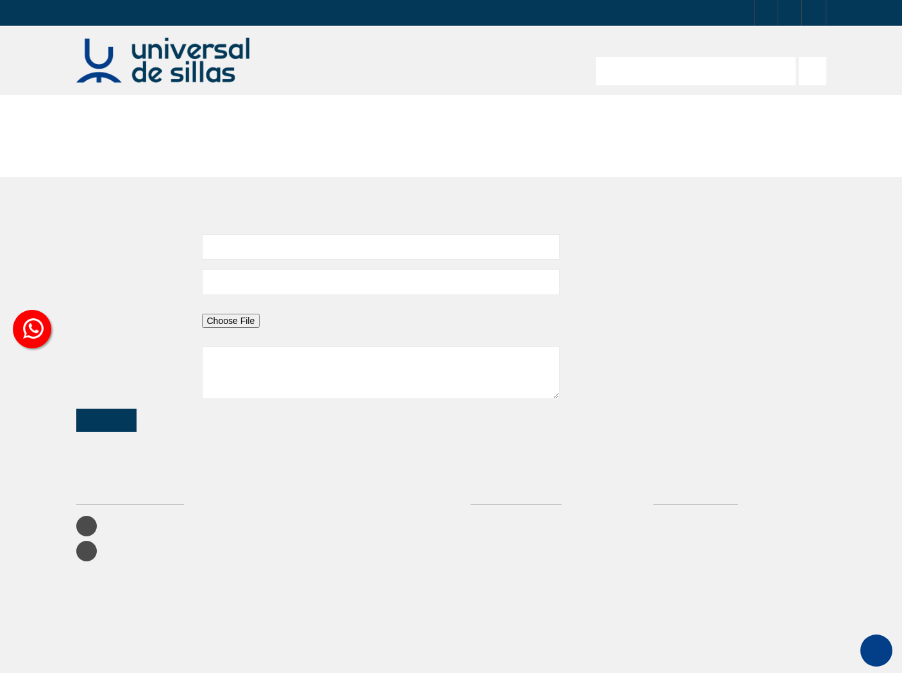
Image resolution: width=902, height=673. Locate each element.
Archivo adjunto (104, 285)
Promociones (499, 502)
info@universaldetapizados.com (659, 232)
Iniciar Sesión (499, 484)
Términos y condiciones (517, 574)
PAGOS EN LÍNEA (326, 13)
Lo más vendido (504, 538)
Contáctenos (497, 556)
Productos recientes (511, 520)
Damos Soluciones (500, 655)
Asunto (88, 205)
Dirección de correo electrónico (111, 246)
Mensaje (90, 320)
